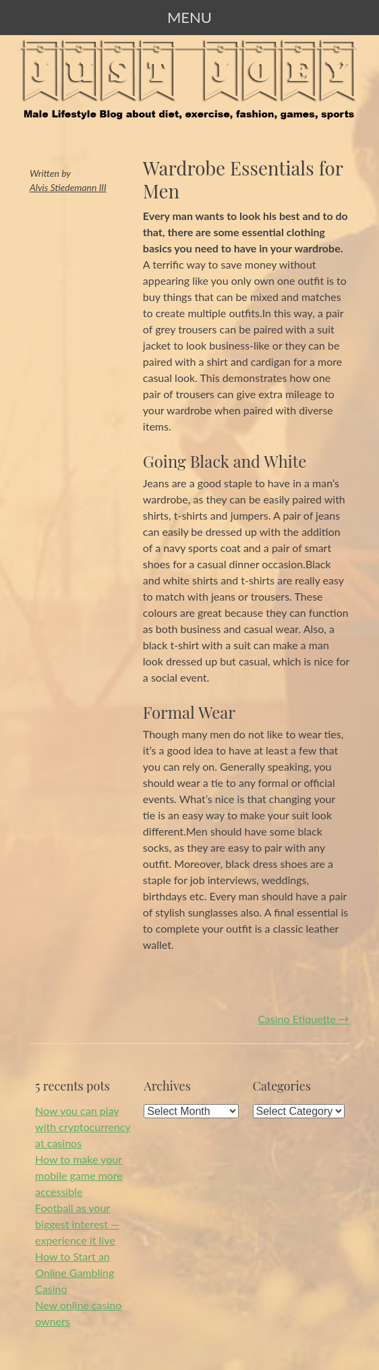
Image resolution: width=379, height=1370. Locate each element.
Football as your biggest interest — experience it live (77, 1223)
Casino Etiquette (303, 1018)
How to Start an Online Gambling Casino (74, 1272)
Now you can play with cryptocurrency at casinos (83, 1126)
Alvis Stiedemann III (68, 187)
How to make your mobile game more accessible (79, 1175)
